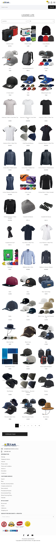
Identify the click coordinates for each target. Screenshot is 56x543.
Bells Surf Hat (10, 342)
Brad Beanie (10, 391)
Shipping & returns (5, 459)
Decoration (3, 471)
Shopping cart (4, 510)
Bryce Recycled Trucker (28, 417)
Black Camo (28, 342)
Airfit (28, 93)
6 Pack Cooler (28, 44)
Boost (28, 366)
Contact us (3, 473)
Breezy (46, 391)
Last (39, 425)
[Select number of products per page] (41, 21)
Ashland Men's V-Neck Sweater (46, 192)
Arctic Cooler (28, 192)
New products (4, 488)
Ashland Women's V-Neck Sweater (10, 217)
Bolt (46, 342)
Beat (28, 316)
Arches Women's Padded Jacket (46, 168)
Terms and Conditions (6, 466)
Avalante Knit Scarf (9, 242)
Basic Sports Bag (46, 291)
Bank (10, 291)
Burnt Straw (46, 417)
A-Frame (46, 68)
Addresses (3, 508)
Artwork (3, 461)
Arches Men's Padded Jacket (10, 168)
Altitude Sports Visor (46, 93)
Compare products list (6, 486)
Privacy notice (4, 464)
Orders (2, 505)
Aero (10, 68)
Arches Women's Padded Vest (10, 192)
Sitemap (3, 457)
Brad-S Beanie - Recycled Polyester (28, 392)
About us (3, 468)
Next (35, 425)
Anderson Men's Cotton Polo (10, 143)
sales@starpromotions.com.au (9, 449)
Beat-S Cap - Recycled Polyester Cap (46, 317)
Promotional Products (6, 490)
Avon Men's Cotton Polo (28, 242)
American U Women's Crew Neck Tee (28, 118)
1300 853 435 (6, 451)
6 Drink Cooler (9, 44)
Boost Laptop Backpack (46, 366)
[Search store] (28, 7)
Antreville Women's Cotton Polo (46, 143)
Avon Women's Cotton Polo (46, 242)
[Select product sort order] (14, 21)
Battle (10, 316)
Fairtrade (3, 497)
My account (4, 503)
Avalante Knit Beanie (28, 217)
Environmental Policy (6, 493)
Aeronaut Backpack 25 (28, 68)
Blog (2, 481)
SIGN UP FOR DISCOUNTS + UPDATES (11, 513)
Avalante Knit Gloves (46, 217)
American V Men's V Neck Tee (46, 117)
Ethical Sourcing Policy (6, 495)
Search (52, 7)
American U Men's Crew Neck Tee (10, 117)
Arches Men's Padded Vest (28, 168)
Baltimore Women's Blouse (46, 267)
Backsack (10, 267)
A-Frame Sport (9, 93)
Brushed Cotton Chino (10, 417)
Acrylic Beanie (46, 44)
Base (28, 291)
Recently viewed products (7, 483)
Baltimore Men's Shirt (28, 267)
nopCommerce (31, 539)
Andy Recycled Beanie (28, 143)
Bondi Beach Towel (10, 366)
